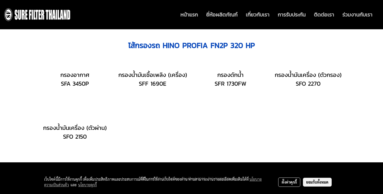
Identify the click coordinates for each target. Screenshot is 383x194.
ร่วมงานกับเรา (357, 15)
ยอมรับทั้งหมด (317, 182)
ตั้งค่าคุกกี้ (289, 182)
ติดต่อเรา (324, 15)
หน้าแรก (189, 15)
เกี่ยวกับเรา (257, 15)
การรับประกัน (292, 15)
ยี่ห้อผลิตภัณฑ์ (222, 15)
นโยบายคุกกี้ (87, 184)
